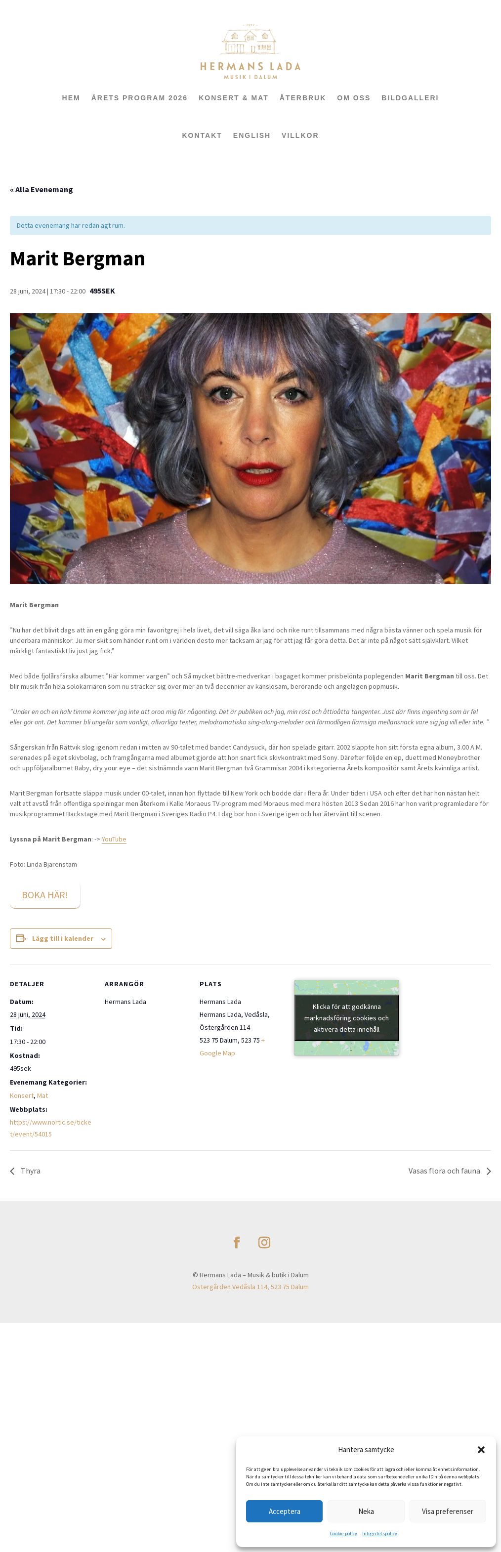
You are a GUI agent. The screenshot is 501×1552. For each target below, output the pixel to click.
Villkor (300, 135)
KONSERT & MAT (234, 98)
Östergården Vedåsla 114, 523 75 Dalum (250, 1286)
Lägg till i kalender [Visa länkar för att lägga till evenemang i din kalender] (62, 938)
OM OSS (354, 98)
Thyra (30, 1170)
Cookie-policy (343, 1533)
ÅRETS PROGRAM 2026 (139, 98)
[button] (481, 1450)
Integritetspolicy (379, 1533)
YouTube (114, 839)
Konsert (22, 1095)
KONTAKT (202, 135)
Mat (42, 1095)
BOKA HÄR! (45, 894)
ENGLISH (252, 135)
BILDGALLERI (410, 98)
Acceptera (284, 1511)
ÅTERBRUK (303, 98)
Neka (366, 1511)
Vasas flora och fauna (445, 1170)
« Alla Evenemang (41, 189)
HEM (71, 98)
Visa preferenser (447, 1511)
